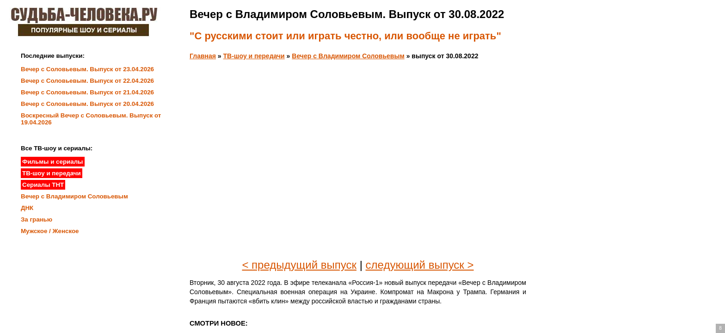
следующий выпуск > (420, 265)
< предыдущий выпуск (299, 265)
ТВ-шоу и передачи (254, 56)
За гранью (36, 219)
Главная (203, 56)
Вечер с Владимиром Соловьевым (348, 56)
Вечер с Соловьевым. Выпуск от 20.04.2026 (87, 103)
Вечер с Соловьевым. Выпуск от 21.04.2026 (87, 92)
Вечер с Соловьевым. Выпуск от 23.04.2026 (87, 69)
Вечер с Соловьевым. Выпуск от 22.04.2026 (87, 80)
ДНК (27, 207)
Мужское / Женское (50, 231)
